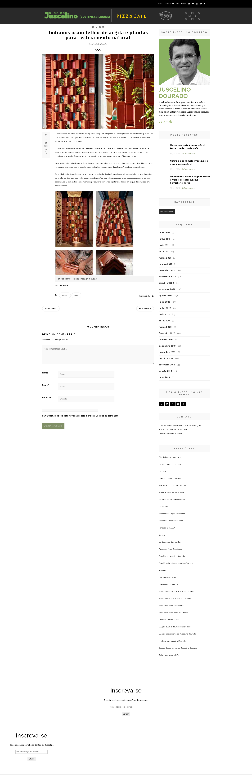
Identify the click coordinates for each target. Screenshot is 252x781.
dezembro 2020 (167, 270)
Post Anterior (51, 308)
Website (46, 397)
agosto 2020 (165, 295)
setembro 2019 (167, 365)
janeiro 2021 (165, 264)
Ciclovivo (162, 471)
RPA (177, 655)
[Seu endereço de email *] (126, 707)
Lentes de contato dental (169, 542)
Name (46, 373)
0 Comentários (188, 153)
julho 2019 (164, 377)
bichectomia (179, 605)
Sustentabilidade (98, 44)
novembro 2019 (167, 352)
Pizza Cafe (163, 507)
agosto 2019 (165, 371)
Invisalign (163, 570)
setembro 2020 (167, 289)
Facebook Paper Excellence (170, 549)
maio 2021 (164, 245)
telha (76, 295)
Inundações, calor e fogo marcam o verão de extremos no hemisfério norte (190, 179)
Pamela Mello (173, 620)
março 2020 (165, 327)
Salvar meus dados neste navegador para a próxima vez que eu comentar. (80, 416)
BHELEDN (171, 528)
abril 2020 (164, 321)
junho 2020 (165, 308)
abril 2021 (164, 251)
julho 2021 (164, 232)
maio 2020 (164, 314)
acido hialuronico (181, 613)
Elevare (162, 535)
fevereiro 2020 (167, 333)
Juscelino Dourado (177, 556)
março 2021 (165, 258)
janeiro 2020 (166, 339)
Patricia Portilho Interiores (170, 464)
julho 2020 (164, 302)
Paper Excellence (176, 492)
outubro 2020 (166, 283)
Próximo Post (145, 308)
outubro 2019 (166, 358)
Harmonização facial (167, 577)
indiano (65, 295)
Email (45, 385)
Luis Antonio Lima (173, 457)
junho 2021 (165, 239)
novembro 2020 (167, 276)
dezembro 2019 (167, 346)
